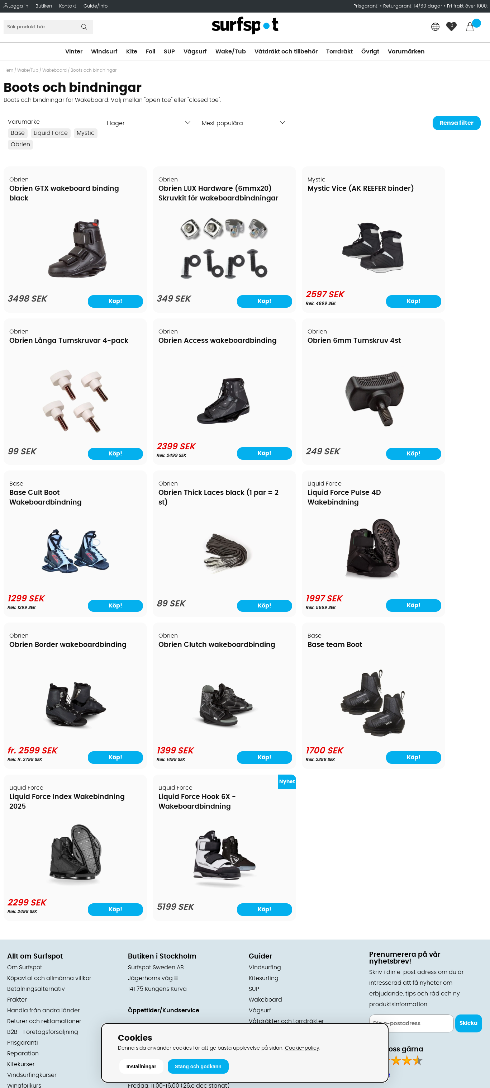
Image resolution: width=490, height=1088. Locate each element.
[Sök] (48, 27)
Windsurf (104, 52)
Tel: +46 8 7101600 (153, 1010)
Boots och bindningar (93, 70)
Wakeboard (54, 70)
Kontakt (67, 6)
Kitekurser (21, 913)
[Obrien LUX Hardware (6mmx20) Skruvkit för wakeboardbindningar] (184, 281)
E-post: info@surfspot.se (164, 1020)
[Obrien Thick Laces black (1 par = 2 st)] (428, 433)
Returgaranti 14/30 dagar (412, 6)
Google (379, 923)
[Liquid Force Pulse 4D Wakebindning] (62, 584)
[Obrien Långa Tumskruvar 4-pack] (428, 281)
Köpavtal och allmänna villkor (49, 827)
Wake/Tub (230, 52)
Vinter (73, 52)
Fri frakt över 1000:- (468, 6)
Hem (8, 70)
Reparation (23, 902)
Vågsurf (195, 52)
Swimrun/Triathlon (274, 881)
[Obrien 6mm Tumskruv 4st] (184, 433)
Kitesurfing (264, 827)
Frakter (17, 848)
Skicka (468, 872)
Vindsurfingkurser (32, 924)
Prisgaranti (366, 6)
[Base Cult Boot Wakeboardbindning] (306, 432)
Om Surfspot (24, 816)
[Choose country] (435, 27)
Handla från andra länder (43, 859)
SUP (169, 52)
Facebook (383, 958)
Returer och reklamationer (44, 870)
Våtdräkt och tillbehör (286, 52)
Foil (150, 52)
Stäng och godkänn (198, 1066)
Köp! (94, 301)
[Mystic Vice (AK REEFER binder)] (306, 280)
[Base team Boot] (428, 584)
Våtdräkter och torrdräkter (286, 870)
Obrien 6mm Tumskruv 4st (178, 341)
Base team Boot (403, 493)
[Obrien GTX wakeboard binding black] (62, 281)
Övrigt (370, 52)
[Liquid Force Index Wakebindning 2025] (62, 736)
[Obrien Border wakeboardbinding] (184, 584)
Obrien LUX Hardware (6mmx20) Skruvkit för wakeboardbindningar (171, 199)
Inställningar (141, 1066)
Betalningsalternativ (36, 838)
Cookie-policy (302, 1048)
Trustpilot (382, 994)
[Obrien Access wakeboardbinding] (62, 432)
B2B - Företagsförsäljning (42, 881)
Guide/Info (96, 6)
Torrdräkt (339, 52)
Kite (131, 52)
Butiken (43, 6)
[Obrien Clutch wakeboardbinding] (306, 584)
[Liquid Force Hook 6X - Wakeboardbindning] (184, 738)
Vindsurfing (265, 816)
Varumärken (406, 52)
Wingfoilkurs (24, 934)
